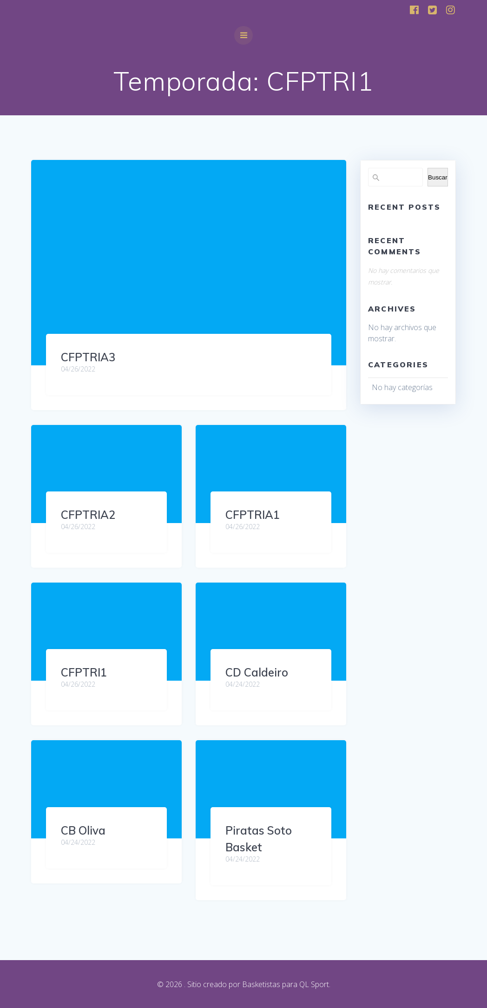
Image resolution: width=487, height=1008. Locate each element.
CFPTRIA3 (88, 357)
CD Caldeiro (256, 672)
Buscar (437, 177)
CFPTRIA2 (88, 515)
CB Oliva (83, 830)
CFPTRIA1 (252, 515)
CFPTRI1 (84, 672)
